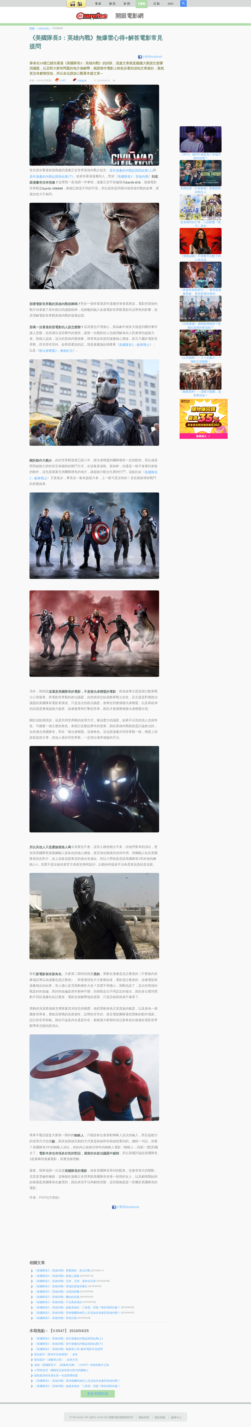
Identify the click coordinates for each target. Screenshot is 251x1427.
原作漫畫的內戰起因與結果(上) (131, 170)
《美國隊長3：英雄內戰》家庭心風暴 (56, 1276)
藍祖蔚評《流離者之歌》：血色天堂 (56, 1359)
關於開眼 (160, 1417)
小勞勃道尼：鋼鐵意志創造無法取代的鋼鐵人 (61, 1370)
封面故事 (81, 80)
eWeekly (43, 28)
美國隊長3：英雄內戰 (133, 176)
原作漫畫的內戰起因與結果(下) (51, 176)
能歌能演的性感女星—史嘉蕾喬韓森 (56, 1375)
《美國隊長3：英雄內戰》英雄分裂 (55, 1318)
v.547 (63, 80)
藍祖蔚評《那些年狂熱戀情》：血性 (56, 1354)
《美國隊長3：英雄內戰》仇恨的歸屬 (56, 1291)
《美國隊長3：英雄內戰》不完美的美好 (58, 1302)
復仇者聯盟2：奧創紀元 (56, 350)
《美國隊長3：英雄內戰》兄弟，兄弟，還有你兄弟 (65, 1281)
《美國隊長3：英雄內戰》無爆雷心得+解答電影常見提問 (68, 1349)
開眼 (32, 28)
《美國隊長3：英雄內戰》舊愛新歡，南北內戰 (62, 1270)
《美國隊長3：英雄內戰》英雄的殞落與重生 (61, 1286)
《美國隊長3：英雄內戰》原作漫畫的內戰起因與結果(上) (68, 1338)
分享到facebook (150, 56)
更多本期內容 (97, 1394)
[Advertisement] (97, 1235)
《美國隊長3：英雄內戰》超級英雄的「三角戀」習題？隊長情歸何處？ (77, 1307)
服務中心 (176, 1417)
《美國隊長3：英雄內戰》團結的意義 (56, 1297)
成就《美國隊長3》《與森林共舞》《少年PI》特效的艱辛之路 (71, 1365)
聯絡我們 (143, 1417)
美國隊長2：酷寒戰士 (134, 344)
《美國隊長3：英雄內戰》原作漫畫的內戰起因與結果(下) (68, 1344)
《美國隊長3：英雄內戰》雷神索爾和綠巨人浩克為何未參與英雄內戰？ (77, 1312)
